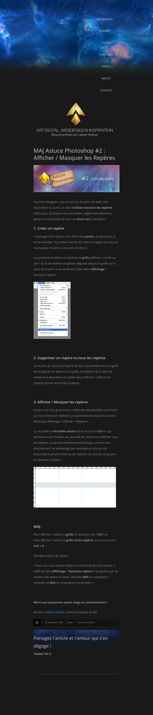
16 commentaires (86, 622)
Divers (70, 622)
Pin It (48, 654)
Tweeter (39, 654)
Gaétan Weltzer (54, 612)
